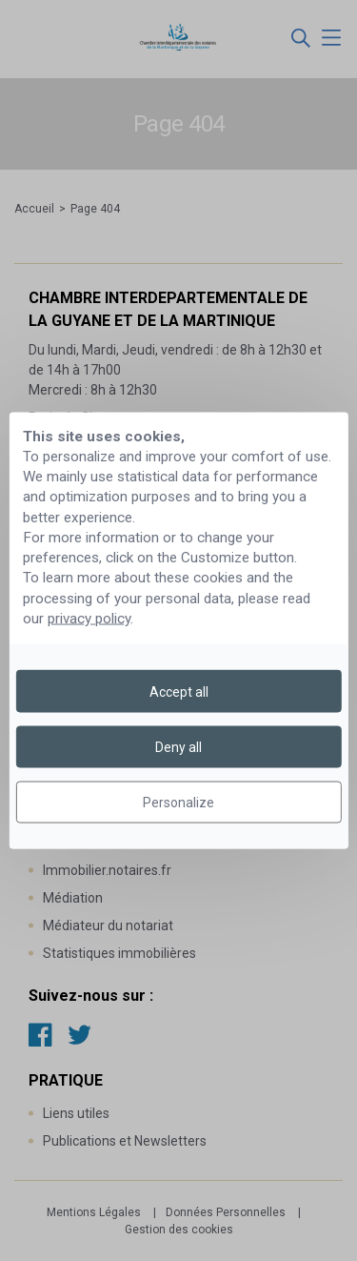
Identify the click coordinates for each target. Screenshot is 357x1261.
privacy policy (89, 618)
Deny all (178, 746)
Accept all (178, 691)
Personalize (178, 802)
